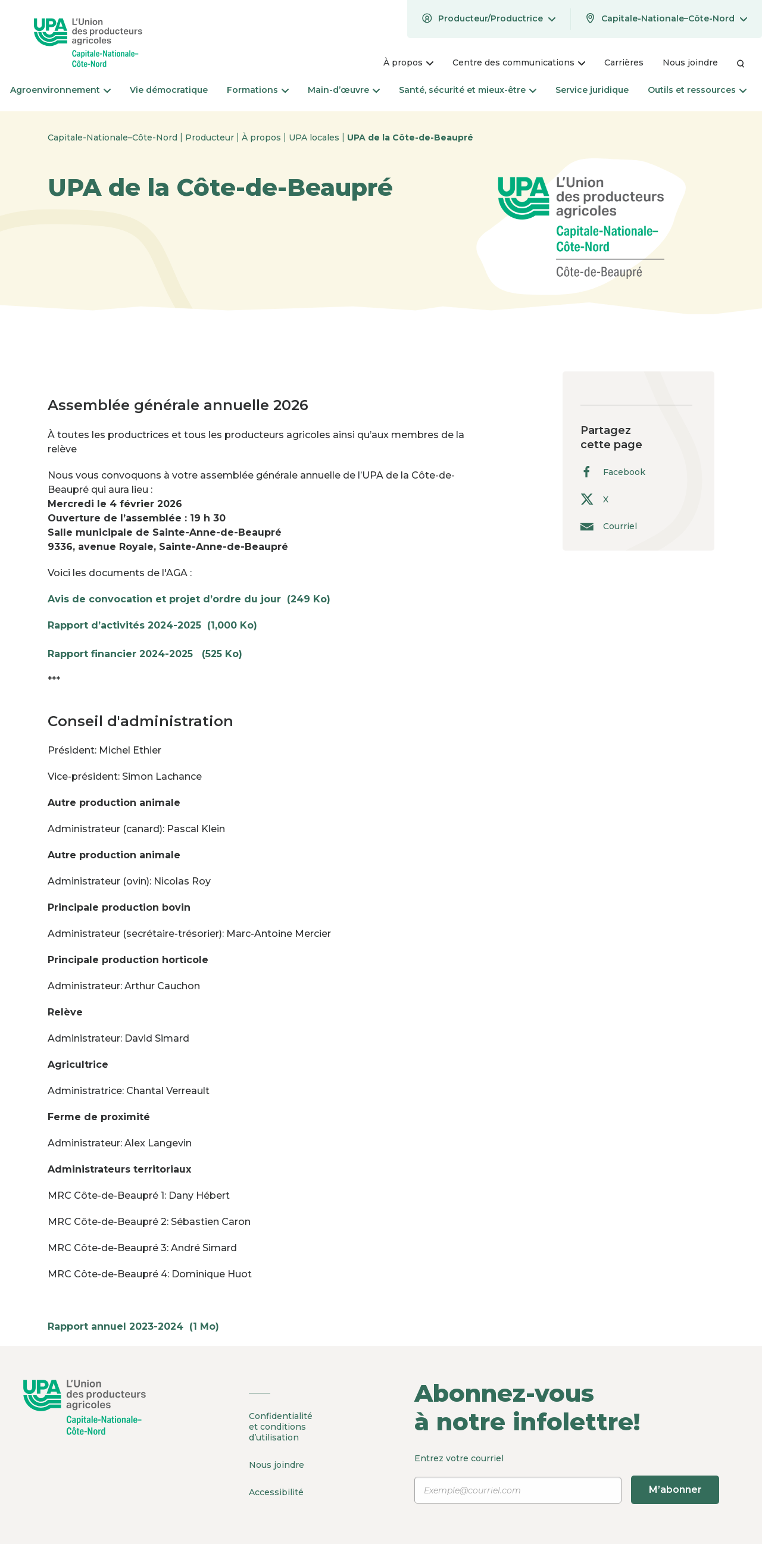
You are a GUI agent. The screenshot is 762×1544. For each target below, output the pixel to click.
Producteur (210, 137)
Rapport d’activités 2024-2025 (158, 625)
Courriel (608, 526)
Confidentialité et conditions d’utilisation (281, 1427)
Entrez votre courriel (567, 1478)
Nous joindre (276, 1464)
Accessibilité (276, 1491)
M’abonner (675, 1489)
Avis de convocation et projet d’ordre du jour (195, 599)
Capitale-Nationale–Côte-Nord (114, 137)
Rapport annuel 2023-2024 (139, 1326)
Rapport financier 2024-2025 (151, 654)
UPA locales (315, 137)
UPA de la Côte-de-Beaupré (410, 137)
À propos (262, 137)
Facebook (612, 471)
